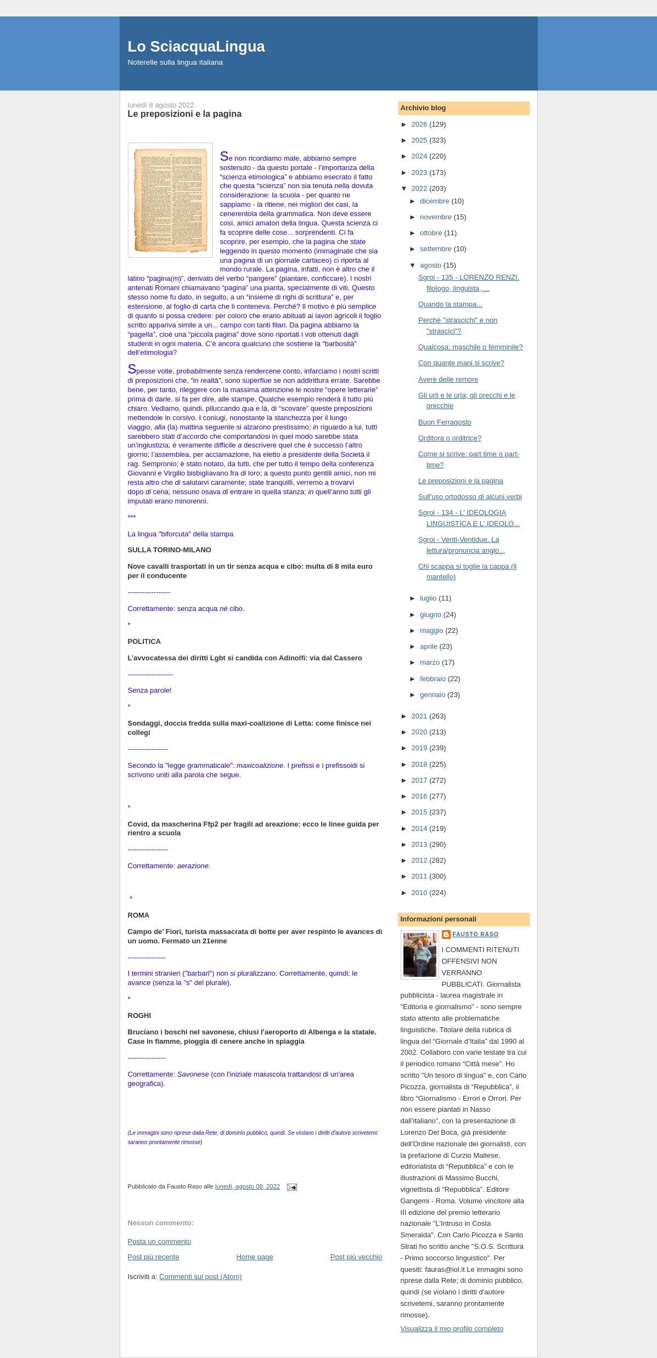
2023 (421, 172)
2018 (421, 764)
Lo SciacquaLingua (196, 46)
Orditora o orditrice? (449, 438)
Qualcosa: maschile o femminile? (470, 347)
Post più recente (153, 1257)
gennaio (433, 695)
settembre (436, 249)
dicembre (435, 201)
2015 (421, 812)
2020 (421, 732)
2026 (421, 124)
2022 (421, 188)
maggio (432, 630)
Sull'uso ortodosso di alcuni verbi (470, 497)
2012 (421, 860)
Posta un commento (160, 1241)
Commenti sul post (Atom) (200, 1276)
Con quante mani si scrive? (461, 363)
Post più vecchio (356, 1257)
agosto (431, 265)
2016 (421, 796)
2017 (421, 780)
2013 (421, 844)
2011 (421, 876)
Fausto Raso (476, 934)
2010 (421, 893)
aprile (429, 646)
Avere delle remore (448, 379)
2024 (421, 156)
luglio (429, 598)
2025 (421, 140)
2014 (421, 828)
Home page (255, 1257)
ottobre (432, 233)
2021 (421, 716)
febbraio (434, 679)
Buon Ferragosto (444, 422)
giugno (431, 614)
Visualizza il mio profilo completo (452, 1329)
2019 (421, 748)
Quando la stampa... (450, 304)
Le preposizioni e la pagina (460, 481)
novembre (436, 217)
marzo (431, 662)
